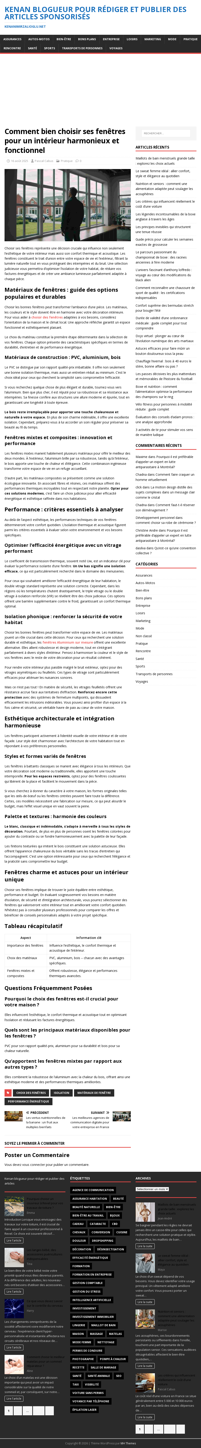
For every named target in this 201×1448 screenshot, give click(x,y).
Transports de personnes (82, 48)
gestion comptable (87, 1283)
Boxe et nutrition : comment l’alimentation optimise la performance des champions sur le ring (164, 391)
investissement (84, 1308)
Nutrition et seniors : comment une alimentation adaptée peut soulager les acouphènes (164, 189)
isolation (61, 1093)
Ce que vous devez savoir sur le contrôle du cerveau (45, 1303)
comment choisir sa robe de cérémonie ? (166, 522)
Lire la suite (145, 1246)
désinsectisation (110, 1249)
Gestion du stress (86, 1292)
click (139, 487)
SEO (119, 1376)
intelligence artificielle (91, 1300)
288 (38, 1411)
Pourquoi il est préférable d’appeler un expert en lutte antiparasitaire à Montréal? (164, 462)
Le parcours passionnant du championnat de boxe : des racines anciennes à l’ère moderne (161, 257)
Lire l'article (14, 1240)
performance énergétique (28, 1101)
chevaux (78, 1232)
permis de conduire (87, 1351)
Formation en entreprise (92, 1274)
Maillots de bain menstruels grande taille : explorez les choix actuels (177, 1208)
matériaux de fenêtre (94, 1093)
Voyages (115, 48)
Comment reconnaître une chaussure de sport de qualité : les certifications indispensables (165, 293)
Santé (32, 48)
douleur (79, 1241)
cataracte (98, 1224)
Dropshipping (102, 1241)
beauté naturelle (86, 1207)
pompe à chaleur (113, 1359)
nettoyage (105, 1342)
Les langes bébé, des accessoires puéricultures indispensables (44, 1254)
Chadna (141, 474)
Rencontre (12, 48)
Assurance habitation (89, 1199)
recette (78, 1367)
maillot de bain (103, 1325)
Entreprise (111, 39)
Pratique (191, 39)
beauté (118, 1199)
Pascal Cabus (44, 161)
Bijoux (115, 1215)
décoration (81, 1249)
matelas (115, 1334)
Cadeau (78, 1224)
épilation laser (84, 1410)
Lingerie (78, 1325)
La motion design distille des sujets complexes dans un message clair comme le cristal (165, 492)
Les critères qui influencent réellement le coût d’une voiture (176, 1379)
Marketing (152, 39)
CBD (115, 1224)
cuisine (121, 1232)
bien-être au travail (88, 1215)
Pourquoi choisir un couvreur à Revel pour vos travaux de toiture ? (45, 1203)
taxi (75, 1384)
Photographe (83, 1359)
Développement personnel (155, 517)
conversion (101, 1232)
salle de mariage (103, 1367)
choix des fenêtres (31, 1093)
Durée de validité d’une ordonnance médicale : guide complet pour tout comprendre (162, 323)
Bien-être (64, 39)
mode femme (81, 1342)
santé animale (99, 1376)
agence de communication (93, 1190)
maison (78, 1334)
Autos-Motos (39, 39)
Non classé (144, 636)
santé (77, 1376)
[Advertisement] (100, 92)
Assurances (12, 39)
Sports (49, 48)
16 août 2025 (19, 161)
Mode (172, 39)
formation (81, 1266)
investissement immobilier (93, 1317)
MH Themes (128, 1443)
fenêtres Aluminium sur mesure (67, 642)
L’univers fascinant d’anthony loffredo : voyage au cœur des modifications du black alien (164, 275)
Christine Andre (147, 530)
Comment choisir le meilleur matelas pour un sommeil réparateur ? (46, 1361)
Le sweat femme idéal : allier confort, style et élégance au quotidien (173, 1260)
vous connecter (33, 1164)
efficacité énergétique (90, 1258)
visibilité (92, 1384)
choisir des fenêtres (47, 317)
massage (96, 1334)
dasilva (141, 548)
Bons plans (87, 39)
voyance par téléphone (90, 1401)
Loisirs (132, 39)
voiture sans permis (88, 1393)
